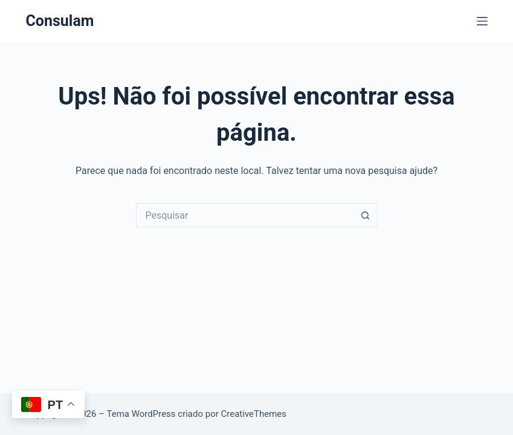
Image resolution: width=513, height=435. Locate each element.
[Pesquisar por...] (244, 215)
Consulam (59, 21)
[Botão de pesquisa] (365, 215)
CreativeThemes (254, 413)
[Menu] (482, 21)
